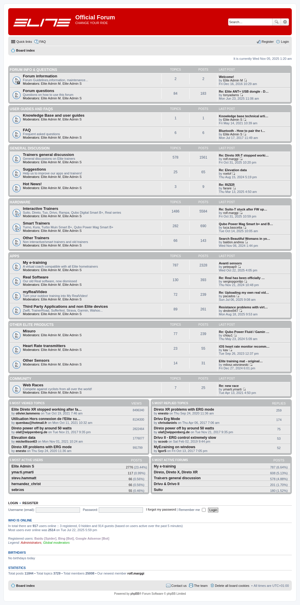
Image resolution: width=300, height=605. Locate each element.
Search (276, 22)
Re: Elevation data (233, 170)
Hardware (20, 202)
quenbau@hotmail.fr (31, 422)
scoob (163, 441)
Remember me (192, 509)
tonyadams (231, 95)
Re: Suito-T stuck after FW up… (243, 209)
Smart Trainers (36, 223)
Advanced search (285, 22)
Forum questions (38, 91)
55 (130, 490)
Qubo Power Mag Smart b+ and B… (246, 224)
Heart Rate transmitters (44, 346)
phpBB (134, 593)
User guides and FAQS (31, 109)
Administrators (31, 542)
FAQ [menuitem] (42, 41)
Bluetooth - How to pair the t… (242, 130)
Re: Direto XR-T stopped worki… (244, 155)
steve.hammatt (23, 478)
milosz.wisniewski (235, 364)
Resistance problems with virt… (243, 307)
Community (20, 379)
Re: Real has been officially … (242, 278)
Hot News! (32, 184)
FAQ (27, 130)
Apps (14, 256)
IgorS (162, 451)
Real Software (35, 277)
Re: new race (229, 386)
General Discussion (30, 148)
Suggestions (34, 169)
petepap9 (230, 266)
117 (130, 473)
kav (225, 350)
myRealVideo (35, 292)
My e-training (35, 262)
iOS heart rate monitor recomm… (244, 346)
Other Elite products (32, 325)
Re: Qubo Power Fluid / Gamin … (244, 332)
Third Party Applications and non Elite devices (65, 306)
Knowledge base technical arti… (243, 116)
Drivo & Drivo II (166, 484)
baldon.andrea (233, 242)
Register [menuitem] (268, 41)
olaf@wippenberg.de (31, 432)
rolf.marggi (230, 159)
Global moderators (56, 542)
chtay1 (228, 335)
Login (13, 503)
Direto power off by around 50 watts (41, 428)
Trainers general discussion (48, 154)
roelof (227, 173)
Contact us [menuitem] (179, 585)
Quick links (24, 41)
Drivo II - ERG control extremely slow (185, 438)
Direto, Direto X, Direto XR (176, 472)
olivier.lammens (28, 413)
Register (30, 503)
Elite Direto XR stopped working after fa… (46, 409)
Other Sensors (36, 360)
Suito (158, 490)
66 (130, 479)
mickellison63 (26, 441)
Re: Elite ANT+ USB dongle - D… (244, 91)
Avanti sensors (230, 263)
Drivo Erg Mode (167, 419)
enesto (21, 451)
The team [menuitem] (200, 585)
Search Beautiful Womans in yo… (244, 238)
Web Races (33, 385)
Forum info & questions (33, 70)
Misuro (29, 331)
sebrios (17, 490)
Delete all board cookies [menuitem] (232, 585)
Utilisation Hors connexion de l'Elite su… (45, 419)
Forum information (40, 76)
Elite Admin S (71, 83)
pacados (229, 296)
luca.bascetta (232, 227)
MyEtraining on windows (174, 447)
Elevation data (23, 438)
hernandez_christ (26, 484)
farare (227, 188)
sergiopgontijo (233, 281)
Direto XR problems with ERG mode (41, 447)
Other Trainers (36, 238)
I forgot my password (161, 509)
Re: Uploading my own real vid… (244, 292)
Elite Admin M (51, 83)
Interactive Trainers (40, 208)
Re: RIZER (227, 184)
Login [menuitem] (285, 41)
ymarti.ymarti (232, 389)
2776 (129, 467)
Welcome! (226, 77)
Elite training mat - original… (241, 361)
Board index (25, 585)
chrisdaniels (167, 422)
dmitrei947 (230, 310)
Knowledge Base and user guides (53, 115)
